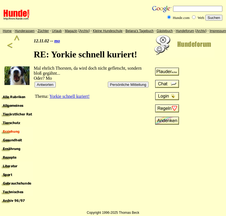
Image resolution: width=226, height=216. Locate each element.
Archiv (84, 31)
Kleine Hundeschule (108, 31)
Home (7, 31)
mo (57, 40)
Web (201, 18)
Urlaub (57, 31)
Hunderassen (25, 31)
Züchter (43, 31)
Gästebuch (165, 31)
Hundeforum (185, 31)
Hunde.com (181, 18)
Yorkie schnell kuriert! (69, 96)
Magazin (71, 31)
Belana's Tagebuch (139, 31)
